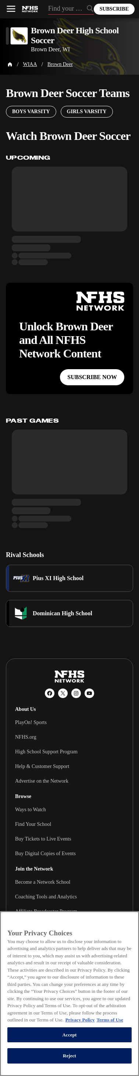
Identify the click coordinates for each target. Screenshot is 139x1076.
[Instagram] (76, 693)
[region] (69, 993)
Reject (69, 1055)
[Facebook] (49, 693)
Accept (69, 1035)
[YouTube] (89, 693)
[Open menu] (11, 8)
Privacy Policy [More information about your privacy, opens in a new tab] (80, 1020)
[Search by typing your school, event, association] (71, 9)
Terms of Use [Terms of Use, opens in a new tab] (109, 1020)
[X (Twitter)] (63, 693)
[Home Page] (10, 64)
